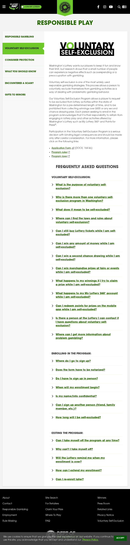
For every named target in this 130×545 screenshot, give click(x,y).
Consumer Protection (19, 60)
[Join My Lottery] (13, 7)
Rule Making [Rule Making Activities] (9, 521)
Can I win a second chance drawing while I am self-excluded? (88, 258)
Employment (9, 515)
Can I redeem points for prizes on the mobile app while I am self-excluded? (86, 308)
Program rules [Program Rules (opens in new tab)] (59, 152)
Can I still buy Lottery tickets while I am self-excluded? (86, 233)
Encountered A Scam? (19, 83)
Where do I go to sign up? (73, 361)
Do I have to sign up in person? (77, 378)
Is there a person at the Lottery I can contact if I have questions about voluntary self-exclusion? (87, 322)
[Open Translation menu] (124, 7)
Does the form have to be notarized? (80, 370)
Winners (101, 498)
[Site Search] (118, 7)
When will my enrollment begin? (77, 387)
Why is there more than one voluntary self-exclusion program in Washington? (84, 199)
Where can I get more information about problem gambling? (83, 336)
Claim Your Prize (54, 509)
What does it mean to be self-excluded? (83, 210)
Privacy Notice (105, 515)
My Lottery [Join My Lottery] (32, 7)
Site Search (51, 498)
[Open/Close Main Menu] (5, 6)
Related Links (104, 509)
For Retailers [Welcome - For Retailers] (52, 504)
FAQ (47, 521)
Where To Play (53, 515)
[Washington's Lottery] (65, 8)
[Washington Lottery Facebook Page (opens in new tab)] (98, 7)
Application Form (61, 148)
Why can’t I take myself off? (74, 449)
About (6, 498)
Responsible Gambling (19, 37)
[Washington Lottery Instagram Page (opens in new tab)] (105, 7)
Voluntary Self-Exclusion (22, 48)
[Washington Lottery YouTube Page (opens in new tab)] (111, 7)
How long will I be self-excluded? (78, 417)
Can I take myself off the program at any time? (87, 440)
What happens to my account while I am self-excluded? (87, 295)
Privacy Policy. (90, 540)
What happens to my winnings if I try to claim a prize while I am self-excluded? (87, 283)
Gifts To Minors (15, 95)
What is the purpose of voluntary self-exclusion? (81, 187)
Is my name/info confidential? (76, 396)
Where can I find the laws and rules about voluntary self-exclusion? (84, 220)
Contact (7, 504)
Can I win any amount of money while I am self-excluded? (85, 245)
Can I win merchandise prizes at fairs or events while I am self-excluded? (87, 270)
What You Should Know (20, 71)
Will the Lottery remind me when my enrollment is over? (80, 460)
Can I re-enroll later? (70, 479)
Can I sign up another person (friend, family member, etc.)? (85, 407)
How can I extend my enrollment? (79, 470)
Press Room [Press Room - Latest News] (103, 504)
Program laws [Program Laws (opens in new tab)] (59, 156)
